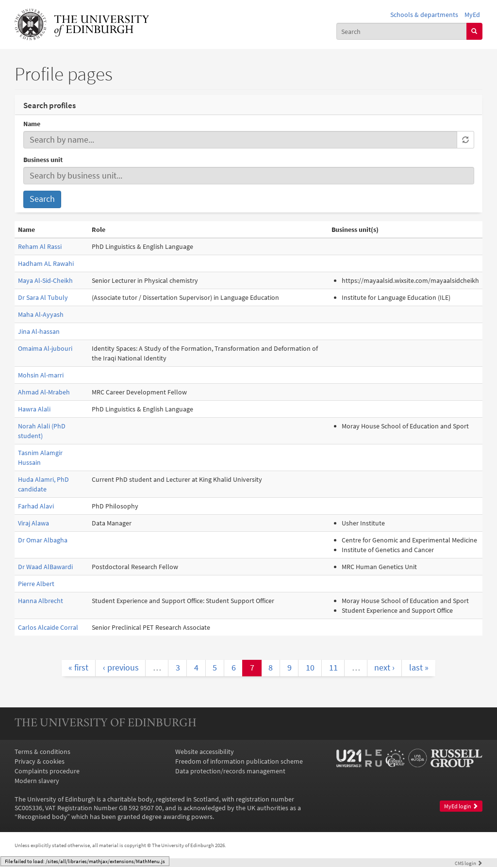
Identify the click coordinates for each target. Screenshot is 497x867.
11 (333, 667)
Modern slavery (37, 780)
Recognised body (42, 816)
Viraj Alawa (33, 523)
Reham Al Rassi (40, 246)
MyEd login (461, 806)
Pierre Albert (36, 583)
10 (310, 667)
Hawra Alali (34, 409)
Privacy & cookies (40, 761)
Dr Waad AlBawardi (45, 566)
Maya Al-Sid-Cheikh (45, 280)
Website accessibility (204, 751)
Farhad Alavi (36, 506)
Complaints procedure (47, 771)
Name (31, 123)
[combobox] (401, 31)
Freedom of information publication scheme (239, 761)
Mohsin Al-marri (41, 375)
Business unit (43, 159)
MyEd (472, 14)
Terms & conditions (42, 751)
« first (78, 667)
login (468, 863)
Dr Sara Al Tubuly (43, 297)
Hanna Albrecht (40, 600)
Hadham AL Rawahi (46, 263)
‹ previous (121, 667)
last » (419, 667)
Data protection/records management (230, 771)
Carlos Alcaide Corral (48, 627)
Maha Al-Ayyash (41, 314)
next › (384, 667)
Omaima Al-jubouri (45, 348)
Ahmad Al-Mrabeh (44, 392)
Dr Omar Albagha (42, 540)
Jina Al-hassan (39, 331)
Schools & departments (424, 14)
